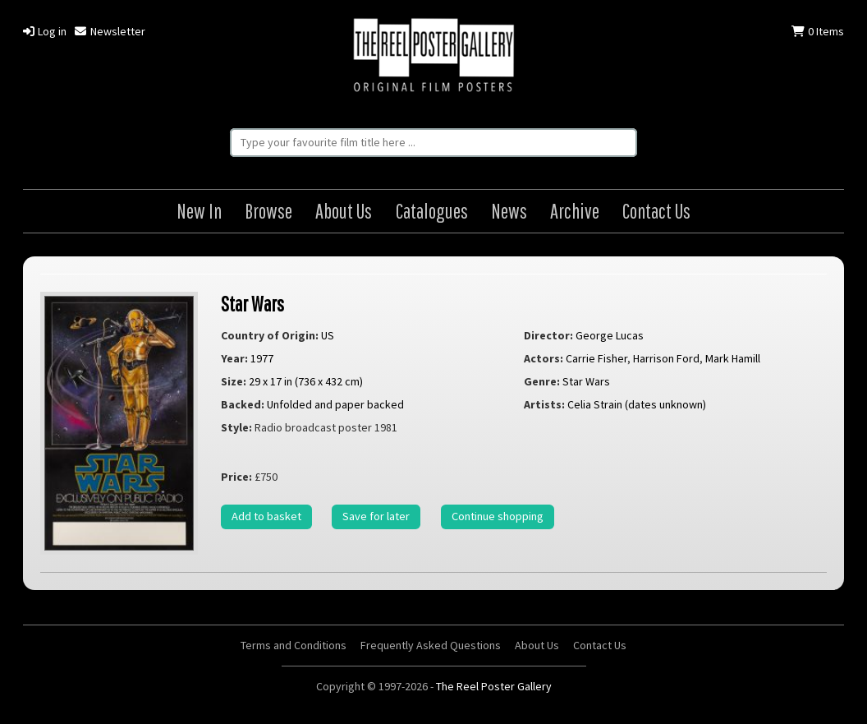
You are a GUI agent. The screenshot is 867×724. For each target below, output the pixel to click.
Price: (236, 476)
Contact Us (656, 211)
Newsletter (109, 31)
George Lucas (610, 335)
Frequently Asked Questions (430, 645)
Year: (234, 358)
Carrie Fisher (596, 358)
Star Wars (252, 304)
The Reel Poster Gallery (433, 56)
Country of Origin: (270, 335)
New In (199, 211)
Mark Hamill (732, 358)
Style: (236, 427)
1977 (261, 358)
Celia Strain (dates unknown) (636, 404)
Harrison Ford (666, 358)
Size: (233, 381)
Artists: (544, 404)
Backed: (242, 404)
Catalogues (432, 211)
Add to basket (266, 516)
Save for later (376, 516)
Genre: (542, 381)
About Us (343, 211)
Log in (45, 31)
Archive (574, 211)
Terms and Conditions (293, 645)
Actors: (543, 358)
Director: (548, 335)
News (509, 211)
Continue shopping (498, 516)
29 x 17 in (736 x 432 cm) (306, 381)
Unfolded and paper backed (335, 404)
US (327, 335)
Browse (268, 211)
